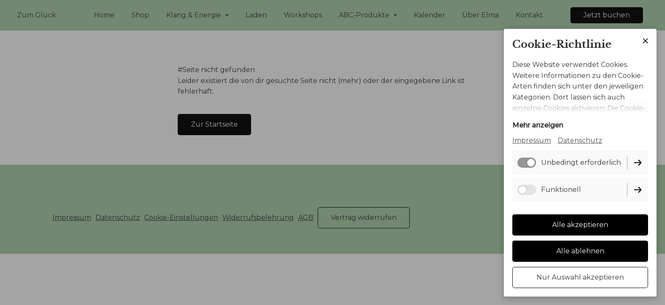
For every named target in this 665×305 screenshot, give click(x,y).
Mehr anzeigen (537, 125)
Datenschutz (580, 140)
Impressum (531, 140)
